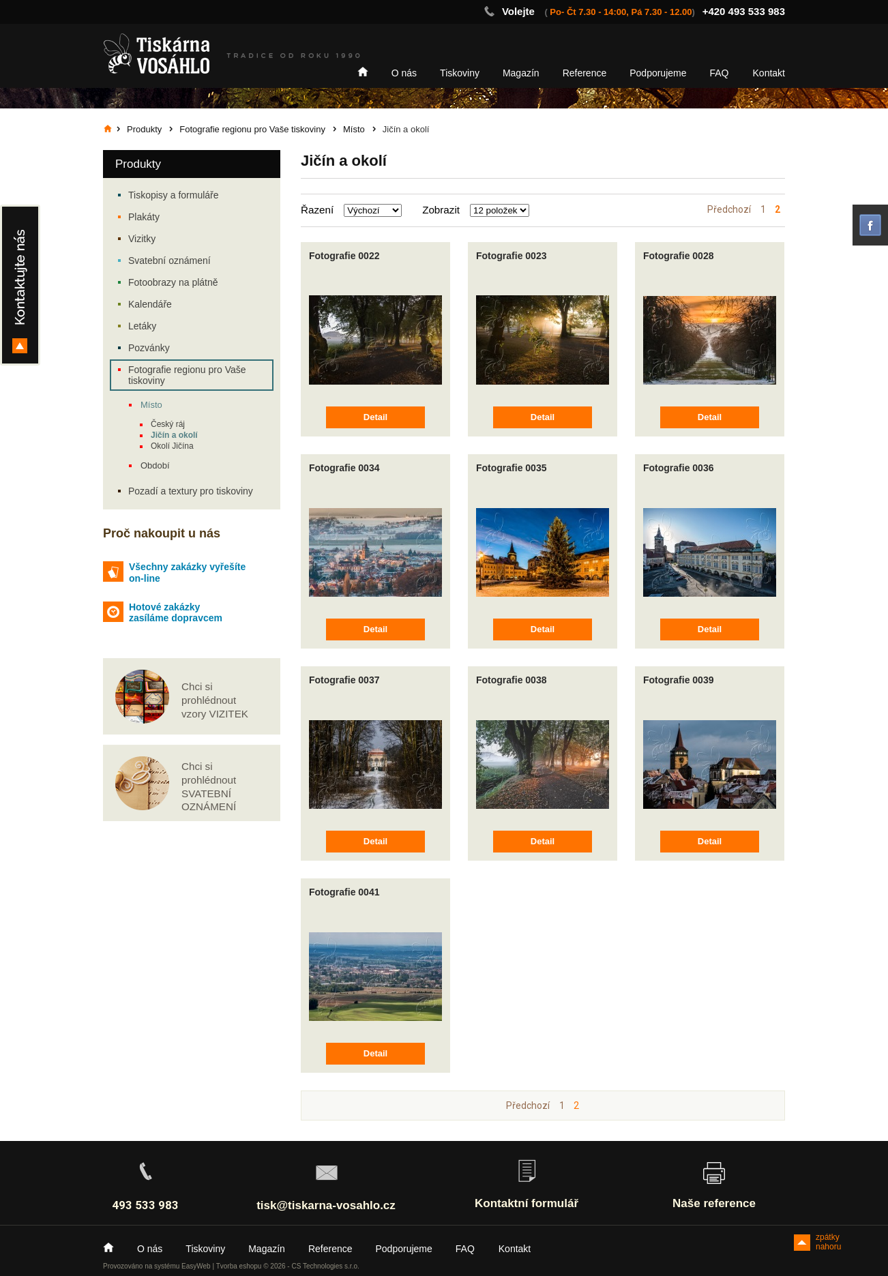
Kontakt (769, 73)
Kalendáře (150, 304)
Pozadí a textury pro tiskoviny (190, 491)
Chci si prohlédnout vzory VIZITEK (214, 700)
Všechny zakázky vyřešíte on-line (187, 572)
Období (155, 465)
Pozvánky (149, 347)
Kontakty (20, 285)
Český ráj (168, 424)
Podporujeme (658, 73)
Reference (585, 73)
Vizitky (142, 238)
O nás (404, 73)
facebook (870, 225)
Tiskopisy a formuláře (173, 195)
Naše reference (714, 1203)
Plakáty (144, 216)
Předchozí (729, 209)
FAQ (719, 73)
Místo (151, 405)
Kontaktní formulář (526, 1203)
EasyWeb (196, 1266)
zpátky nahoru (828, 1241)
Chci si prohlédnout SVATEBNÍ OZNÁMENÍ (208, 786)
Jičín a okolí (174, 435)
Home (362, 71)
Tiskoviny (459, 73)
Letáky (142, 326)
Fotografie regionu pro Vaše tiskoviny (187, 375)
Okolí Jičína (172, 446)
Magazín (521, 73)
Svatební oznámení (169, 260)
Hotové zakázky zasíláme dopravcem (175, 613)
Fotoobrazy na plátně (173, 282)
